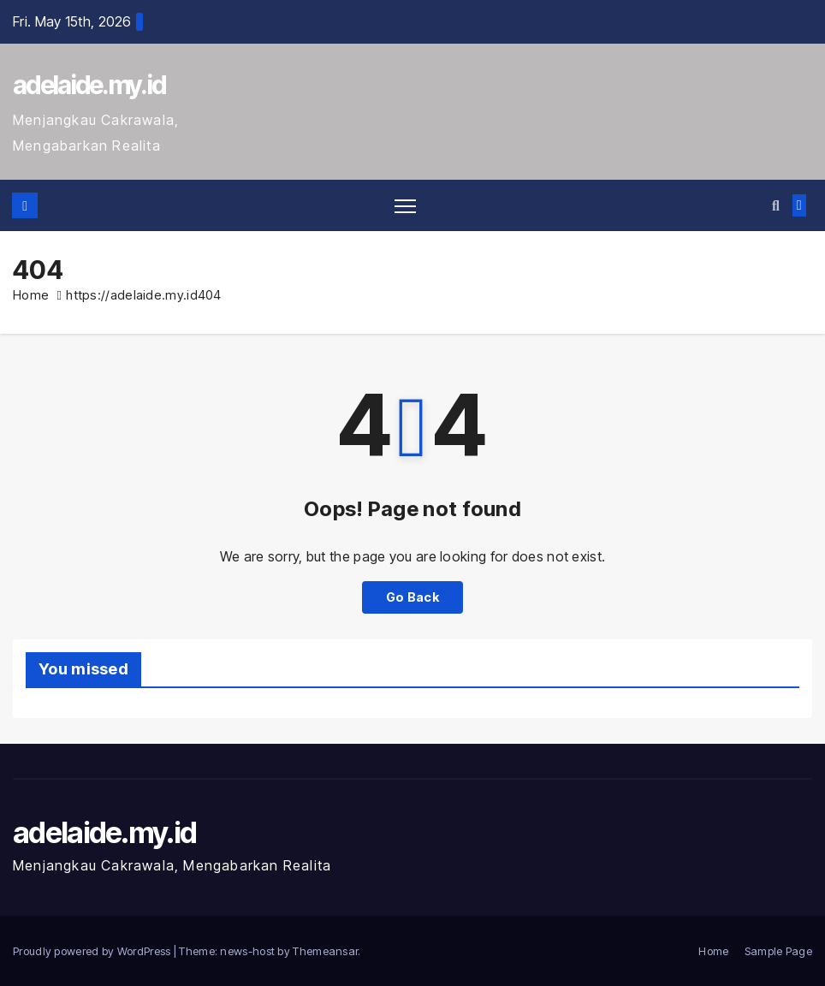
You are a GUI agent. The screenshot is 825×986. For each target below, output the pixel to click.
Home (31, 295)
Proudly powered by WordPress (93, 951)
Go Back (412, 597)
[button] (776, 205)
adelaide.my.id (89, 84)
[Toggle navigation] (405, 206)
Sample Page (778, 951)
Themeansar (325, 951)
